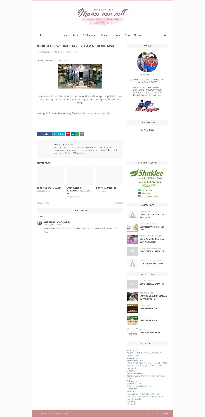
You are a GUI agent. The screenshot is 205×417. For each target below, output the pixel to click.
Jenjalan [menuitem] (116, 35)
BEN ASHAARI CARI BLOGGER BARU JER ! (153, 216)
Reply (46, 232)
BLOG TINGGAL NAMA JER (49, 188)
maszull (47, 52)
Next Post (118, 203)
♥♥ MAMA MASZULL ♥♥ (59, 413)
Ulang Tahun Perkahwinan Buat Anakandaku (152, 240)
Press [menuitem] (127, 35)
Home (147, 413)
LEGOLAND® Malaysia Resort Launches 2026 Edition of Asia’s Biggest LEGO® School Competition (147, 365)
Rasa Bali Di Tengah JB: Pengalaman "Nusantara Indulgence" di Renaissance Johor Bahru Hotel (145, 396)
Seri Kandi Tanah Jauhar (57, 221)
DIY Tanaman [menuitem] (89, 35)
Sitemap (155, 413)
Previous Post (43, 203)
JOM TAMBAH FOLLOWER (151, 263)
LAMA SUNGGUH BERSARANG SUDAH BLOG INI (79, 191)
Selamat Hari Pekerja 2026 (139, 386)
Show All (131, 404)
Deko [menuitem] (75, 35)
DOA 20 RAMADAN (148, 320)
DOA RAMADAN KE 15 (150, 332)
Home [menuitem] (66, 35)
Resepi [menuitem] (104, 35)
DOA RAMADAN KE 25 (106, 188)
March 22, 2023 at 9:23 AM (53, 225)
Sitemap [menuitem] (138, 35)
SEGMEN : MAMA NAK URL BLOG (152, 228)
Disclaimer (164, 413)
